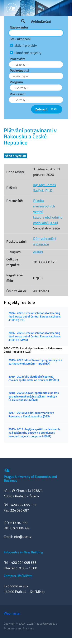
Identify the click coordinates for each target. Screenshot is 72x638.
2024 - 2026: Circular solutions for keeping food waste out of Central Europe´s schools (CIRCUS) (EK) (34, 316)
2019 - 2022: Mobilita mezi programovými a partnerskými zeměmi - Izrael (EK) (35, 362)
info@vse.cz (22, 536)
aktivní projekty (25, 45)
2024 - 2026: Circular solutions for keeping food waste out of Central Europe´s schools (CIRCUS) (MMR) (34, 336)
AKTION (38, 252)
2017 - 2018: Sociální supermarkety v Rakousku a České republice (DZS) (31, 414)
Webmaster (12, 613)
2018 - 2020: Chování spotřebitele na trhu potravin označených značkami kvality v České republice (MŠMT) (33, 396)
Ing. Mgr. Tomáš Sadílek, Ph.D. (44, 187)
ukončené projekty (27, 52)
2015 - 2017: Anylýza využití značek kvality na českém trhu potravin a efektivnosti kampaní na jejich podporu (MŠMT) (34, 432)
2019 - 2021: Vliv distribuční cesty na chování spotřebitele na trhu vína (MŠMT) (33, 378)
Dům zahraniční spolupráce (44, 241)
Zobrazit (46, 109)
